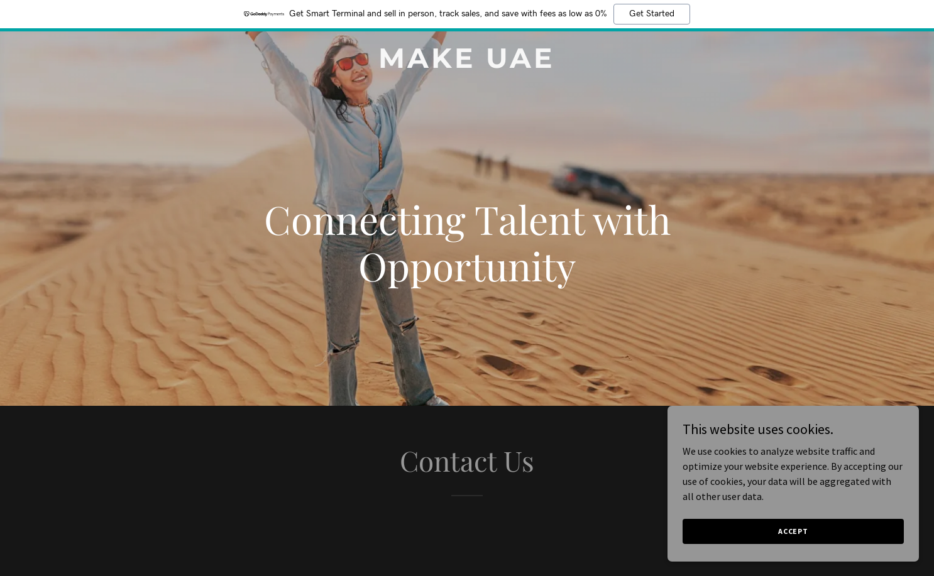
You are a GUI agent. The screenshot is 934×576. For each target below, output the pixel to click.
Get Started (651, 13)
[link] (466, 64)
